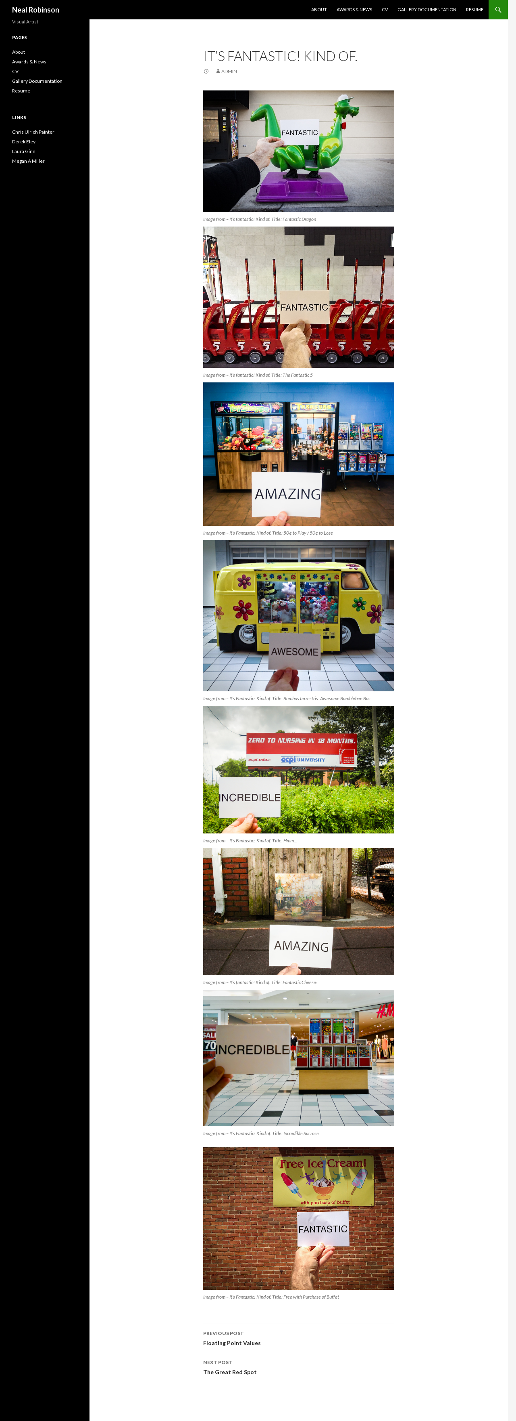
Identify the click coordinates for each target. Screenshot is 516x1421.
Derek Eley (23, 142)
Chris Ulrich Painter (33, 132)
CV (385, 9)
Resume (474, 9)
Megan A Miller (28, 161)
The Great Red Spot (298, 1366)
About (319, 9)
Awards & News (354, 9)
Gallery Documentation (426, 9)
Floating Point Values (298, 1337)
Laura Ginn (23, 151)
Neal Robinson (35, 9)
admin (229, 71)
